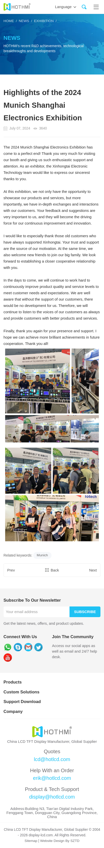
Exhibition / (44, 21)
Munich (42, 555)
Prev (11, 570)
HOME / (10, 21)
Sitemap (30, 841)
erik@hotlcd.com (52, 778)
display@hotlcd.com (52, 797)
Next (93, 570)
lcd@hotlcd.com (52, 759)
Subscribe (85, 612)
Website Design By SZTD (60, 841)
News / (24, 21)
